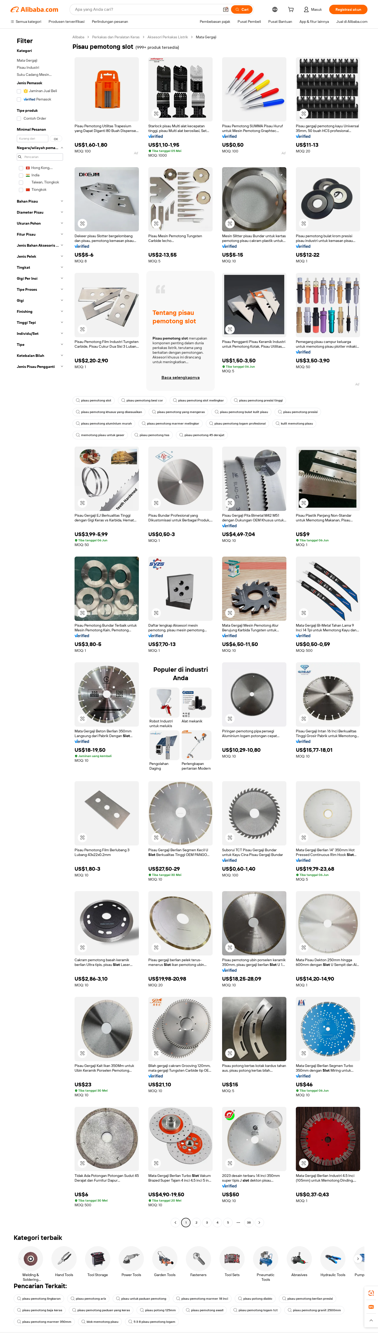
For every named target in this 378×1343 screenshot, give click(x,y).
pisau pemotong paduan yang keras (101, 1310)
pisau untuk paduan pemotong (141, 1299)
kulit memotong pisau (294, 423)
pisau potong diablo (255, 1299)
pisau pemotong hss (151, 435)
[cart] (292, 10)
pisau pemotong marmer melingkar (170, 423)
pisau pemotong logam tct (255, 1310)
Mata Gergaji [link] (206, 37)
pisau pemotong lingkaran (39, 1299)
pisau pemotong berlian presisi (307, 1299)
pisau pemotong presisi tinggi (258, 400)
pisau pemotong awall (204, 1310)
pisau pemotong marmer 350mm (44, 1322)
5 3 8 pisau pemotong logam (151, 1322)
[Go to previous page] (175, 1222)
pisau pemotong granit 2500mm (314, 1310)
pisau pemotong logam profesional (237, 423)
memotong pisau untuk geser (100, 435)
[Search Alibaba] (146, 9)
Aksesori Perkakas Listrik (168, 37)
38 (249, 1222)
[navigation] (40, 630)
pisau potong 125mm (158, 1310)
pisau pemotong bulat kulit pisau (241, 412)
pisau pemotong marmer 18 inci (202, 1299)
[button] (226, 9)
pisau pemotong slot (93, 400)
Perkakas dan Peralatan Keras (116, 37)
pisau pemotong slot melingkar (198, 400)
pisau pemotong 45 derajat (201, 435)
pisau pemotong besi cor (142, 400)
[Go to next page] (259, 1222)
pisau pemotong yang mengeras (178, 412)
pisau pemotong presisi (298, 412)
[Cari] (242, 9)
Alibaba (78, 37)
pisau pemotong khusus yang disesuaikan (109, 412)
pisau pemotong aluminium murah (104, 423)
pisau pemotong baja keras (39, 1310)
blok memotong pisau (99, 1322)
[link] (371, 1293)
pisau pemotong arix (88, 1299)
